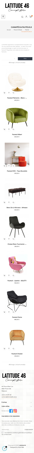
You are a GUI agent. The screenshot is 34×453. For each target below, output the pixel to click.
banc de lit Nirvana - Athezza (17, 207)
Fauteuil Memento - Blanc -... (17, 98)
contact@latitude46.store (9, 397)
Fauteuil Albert (17, 134)
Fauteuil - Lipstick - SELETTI (17, 281)
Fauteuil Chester (17, 354)
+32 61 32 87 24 (6, 394)
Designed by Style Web (17, 447)
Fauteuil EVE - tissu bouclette (17, 171)
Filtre (25, 58)
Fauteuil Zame (17, 317)
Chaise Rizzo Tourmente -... (17, 244)
